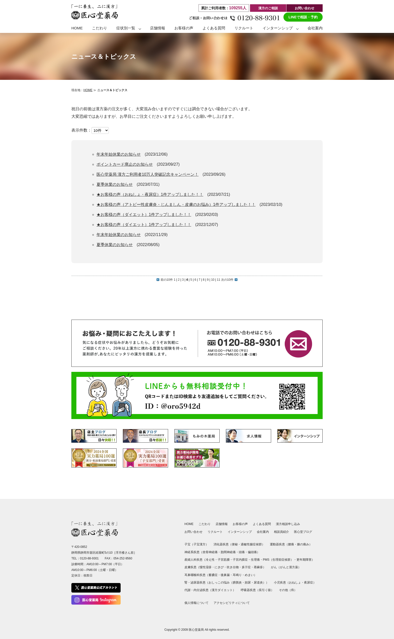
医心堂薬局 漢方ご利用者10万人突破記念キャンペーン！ (147, 174)
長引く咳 (265, 590)
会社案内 (315, 28)
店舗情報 (157, 28)
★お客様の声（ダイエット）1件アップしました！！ (143, 214)
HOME (77, 28)
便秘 (235, 544)
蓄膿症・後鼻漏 (219, 575)
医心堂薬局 (196, 629)
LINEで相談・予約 (303, 17)
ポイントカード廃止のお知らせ (124, 164)
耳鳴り (237, 575)
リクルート (243, 28)
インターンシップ (278, 28)
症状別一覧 (125, 28)
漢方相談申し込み (288, 524)
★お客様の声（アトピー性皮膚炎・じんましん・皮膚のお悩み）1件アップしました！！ (176, 204)
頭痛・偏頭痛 (248, 552)
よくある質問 (214, 28)
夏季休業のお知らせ (114, 184)
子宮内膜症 (240, 559)
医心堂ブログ (303, 532)
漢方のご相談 (268, 8)
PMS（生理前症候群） (278, 559)
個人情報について (196, 603)
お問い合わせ (304, 8)
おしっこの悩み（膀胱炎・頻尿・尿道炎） (237, 582)
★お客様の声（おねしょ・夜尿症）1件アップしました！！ (149, 194)
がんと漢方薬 (289, 567)
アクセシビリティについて (232, 603)
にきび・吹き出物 (227, 567)
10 (212, 279)
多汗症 (246, 567)
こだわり (99, 28)
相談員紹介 (281, 532)
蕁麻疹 (258, 567)
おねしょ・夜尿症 (301, 582)
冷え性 (210, 559)
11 (218, 279)
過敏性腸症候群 (251, 544)
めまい (249, 575)
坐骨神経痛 (210, 552)
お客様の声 (183, 28)
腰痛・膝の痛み (298, 544)
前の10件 (165, 279)
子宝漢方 (199, 544)
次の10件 (229, 279)
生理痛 (255, 559)
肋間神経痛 (228, 552)
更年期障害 (304, 559)
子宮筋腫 (224, 559)
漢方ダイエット (222, 590)
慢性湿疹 (206, 567)
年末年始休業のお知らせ (118, 154)
